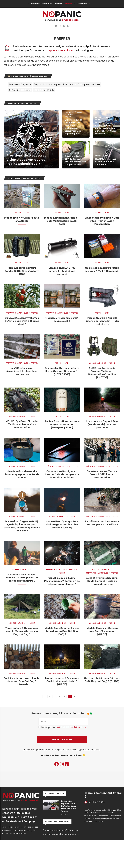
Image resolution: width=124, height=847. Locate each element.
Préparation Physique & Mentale (81, 84)
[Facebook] (56, 26)
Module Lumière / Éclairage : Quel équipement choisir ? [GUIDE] (62, 681)
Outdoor (35, 4)
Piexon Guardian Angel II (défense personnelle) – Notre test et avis (102, 321)
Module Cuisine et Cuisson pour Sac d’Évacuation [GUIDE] (102, 631)
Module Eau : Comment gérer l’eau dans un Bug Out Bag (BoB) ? (62, 631)
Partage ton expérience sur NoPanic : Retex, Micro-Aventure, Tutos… (68, 806)
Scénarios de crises (20, 90)
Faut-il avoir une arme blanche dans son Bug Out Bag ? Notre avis (22, 681)
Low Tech (58, 4)
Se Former (82, 4)
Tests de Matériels (43, 90)
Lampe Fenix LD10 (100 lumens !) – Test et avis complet (61, 271)
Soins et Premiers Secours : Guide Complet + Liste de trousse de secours (102, 581)
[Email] (68, 26)
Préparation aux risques (47, 84)
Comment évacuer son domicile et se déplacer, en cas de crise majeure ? (22, 577)
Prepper (68, 4)
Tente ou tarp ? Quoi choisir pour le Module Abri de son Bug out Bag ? (21, 631)
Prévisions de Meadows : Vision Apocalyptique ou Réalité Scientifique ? (26, 160)
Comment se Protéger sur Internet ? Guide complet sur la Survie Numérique (62, 474)
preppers (51, 50)
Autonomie (47, 4)
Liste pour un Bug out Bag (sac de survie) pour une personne (102, 424)
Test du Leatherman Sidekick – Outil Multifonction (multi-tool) (62, 220)
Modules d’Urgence (20, 84)
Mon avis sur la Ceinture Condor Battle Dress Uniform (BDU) (22, 271)
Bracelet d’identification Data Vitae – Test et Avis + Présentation (102, 220)
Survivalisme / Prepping (20, 821)
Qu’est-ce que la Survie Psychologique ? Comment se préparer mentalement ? (62, 581)
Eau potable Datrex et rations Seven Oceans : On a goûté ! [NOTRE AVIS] (62, 371)
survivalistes (66, 50)
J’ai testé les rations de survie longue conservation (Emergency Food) (62, 424)
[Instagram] (60, 26)
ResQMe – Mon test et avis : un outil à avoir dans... (105, 162)
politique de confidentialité (71, 727)
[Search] (95, 4)
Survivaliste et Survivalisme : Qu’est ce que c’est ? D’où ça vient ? (22, 321)
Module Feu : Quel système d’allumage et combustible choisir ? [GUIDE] (62, 524)
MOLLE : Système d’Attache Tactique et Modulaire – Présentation (21, 424)
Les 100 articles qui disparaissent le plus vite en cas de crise (22, 371)
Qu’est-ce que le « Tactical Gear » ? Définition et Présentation (102, 474)
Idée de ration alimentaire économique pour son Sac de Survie (22, 474)
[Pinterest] (64, 26)
